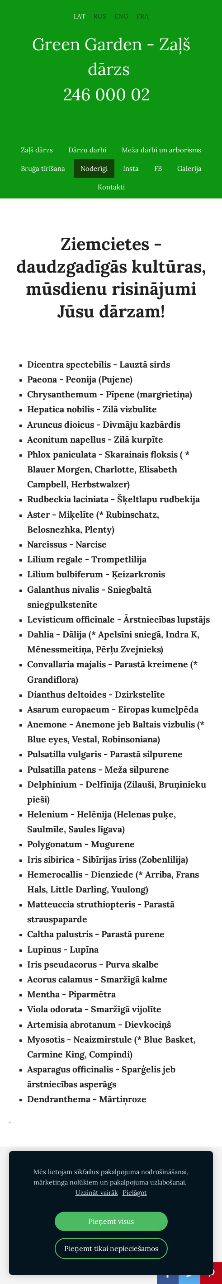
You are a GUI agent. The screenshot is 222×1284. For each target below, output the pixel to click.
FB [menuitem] (158, 168)
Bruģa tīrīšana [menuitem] (43, 168)
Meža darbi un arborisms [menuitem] (161, 150)
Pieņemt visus (111, 1221)
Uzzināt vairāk (97, 1193)
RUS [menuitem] (100, 16)
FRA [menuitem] (143, 16)
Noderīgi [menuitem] (94, 168)
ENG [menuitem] (121, 16)
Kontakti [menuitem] (111, 187)
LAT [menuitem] (79, 16)
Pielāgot (135, 1193)
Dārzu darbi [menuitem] (87, 150)
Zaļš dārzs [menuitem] (37, 150)
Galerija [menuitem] (189, 168)
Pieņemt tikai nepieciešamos (111, 1248)
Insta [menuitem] (131, 168)
